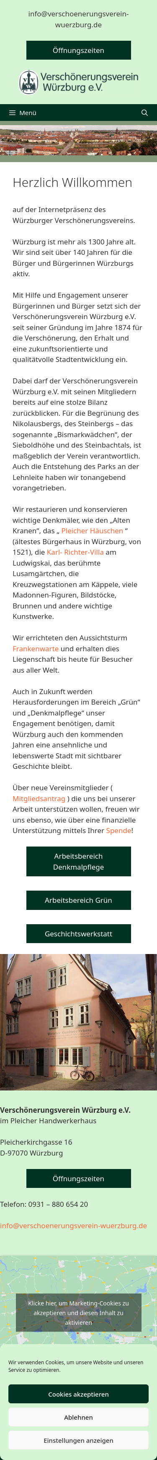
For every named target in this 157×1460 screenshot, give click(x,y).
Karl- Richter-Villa (75, 552)
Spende (118, 830)
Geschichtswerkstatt (78, 933)
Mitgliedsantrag (39, 798)
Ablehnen (78, 1417)
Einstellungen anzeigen (78, 1440)
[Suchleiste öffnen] (144, 112)
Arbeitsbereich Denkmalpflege (78, 861)
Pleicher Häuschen (92, 530)
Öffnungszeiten (78, 50)
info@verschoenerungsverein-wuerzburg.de (73, 1225)
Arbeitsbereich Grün (78, 900)
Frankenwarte (36, 648)
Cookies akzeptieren (78, 1394)
